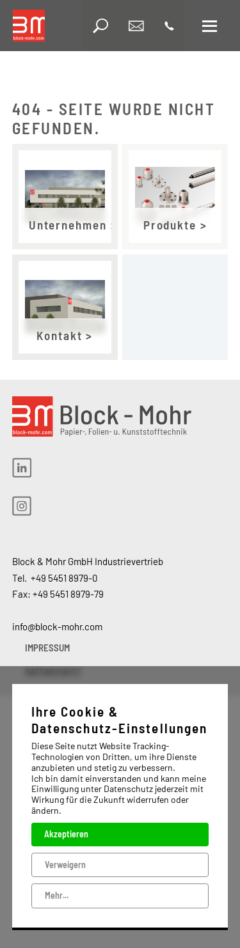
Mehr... (56, 895)
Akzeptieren (66, 833)
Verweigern (65, 864)
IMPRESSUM (47, 647)
